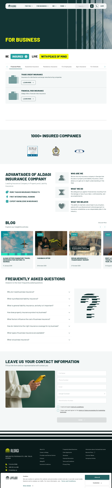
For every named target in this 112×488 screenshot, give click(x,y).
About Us (42, 449)
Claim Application (67, 452)
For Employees (67, 67)
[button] (7, 66)
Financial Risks (16, 67)
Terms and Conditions (68, 461)
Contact (42, 458)
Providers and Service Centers (48, 455)
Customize (97, 473)
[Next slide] (105, 227)
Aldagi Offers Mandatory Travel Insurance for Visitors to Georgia (16, 260)
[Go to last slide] (100, 227)
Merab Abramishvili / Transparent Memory (80, 259)
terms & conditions (77, 407)
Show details (27, 476)
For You (28, 6)
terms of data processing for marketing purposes (82, 411)
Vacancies (65, 455)
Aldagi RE (42, 461)
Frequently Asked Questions (70, 449)
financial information (68, 458)
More (62, 6)
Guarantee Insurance (32, 67)
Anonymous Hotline (90, 458)
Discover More (102, 222)
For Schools (94, 67)
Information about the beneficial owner (96, 449)
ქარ (102, 6)
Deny (97, 478)
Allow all (97, 467)
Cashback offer (43, 258)
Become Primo (89, 452)
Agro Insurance (81, 67)
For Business (42, 6)
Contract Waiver (90, 455)
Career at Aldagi (44, 452)
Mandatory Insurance (50, 67)
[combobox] (82, 393)
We (53, 6)
